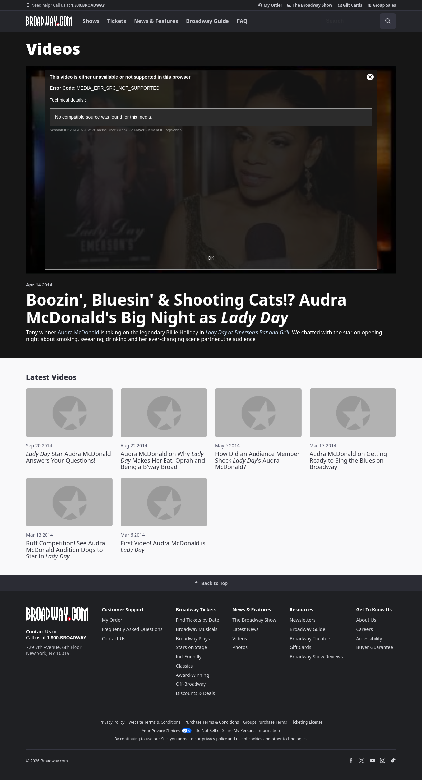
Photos (240, 647)
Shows (91, 21)
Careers (364, 629)
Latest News (245, 629)
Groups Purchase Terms (265, 722)
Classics (184, 666)
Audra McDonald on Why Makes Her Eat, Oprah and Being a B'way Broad (163, 460)
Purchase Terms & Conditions (212, 722)
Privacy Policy (112, 722)
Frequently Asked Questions (132, 629)
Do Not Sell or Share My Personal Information (238, 730)
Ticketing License (307, 722)
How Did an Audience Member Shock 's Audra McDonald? (257, 460)
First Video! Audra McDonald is (163, 546)
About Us (366, 620)
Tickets (116, 21)
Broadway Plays (193, 638)
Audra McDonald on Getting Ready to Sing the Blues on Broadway (348, 460)
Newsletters (303, 620)
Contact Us (38, 631)
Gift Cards (350, 5)
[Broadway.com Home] (49, 21)
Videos (239, 638)
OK (211, 258)
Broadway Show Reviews (316, 656)
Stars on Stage (191, 647)
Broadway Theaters (311, 638)
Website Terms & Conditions (154, 722)
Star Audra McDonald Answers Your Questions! (68, 457)
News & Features (156, 21)
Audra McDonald (78, 332)
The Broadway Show (309, 5)
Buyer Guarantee (374, 647)
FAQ (242, 21)
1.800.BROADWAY (65, 5)
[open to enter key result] (388, 21)
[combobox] (358, 21)
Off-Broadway (191, 684)
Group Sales (382, 5)
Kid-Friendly (189, 656)
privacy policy (214, 739)
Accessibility (369, 638)
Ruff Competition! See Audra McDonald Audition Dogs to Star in (65, 549)
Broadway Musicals (197, 629)
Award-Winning (192, 675)
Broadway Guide (207, 21)
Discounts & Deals (195, 693)
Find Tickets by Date (197, 620)
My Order (270, 5)
